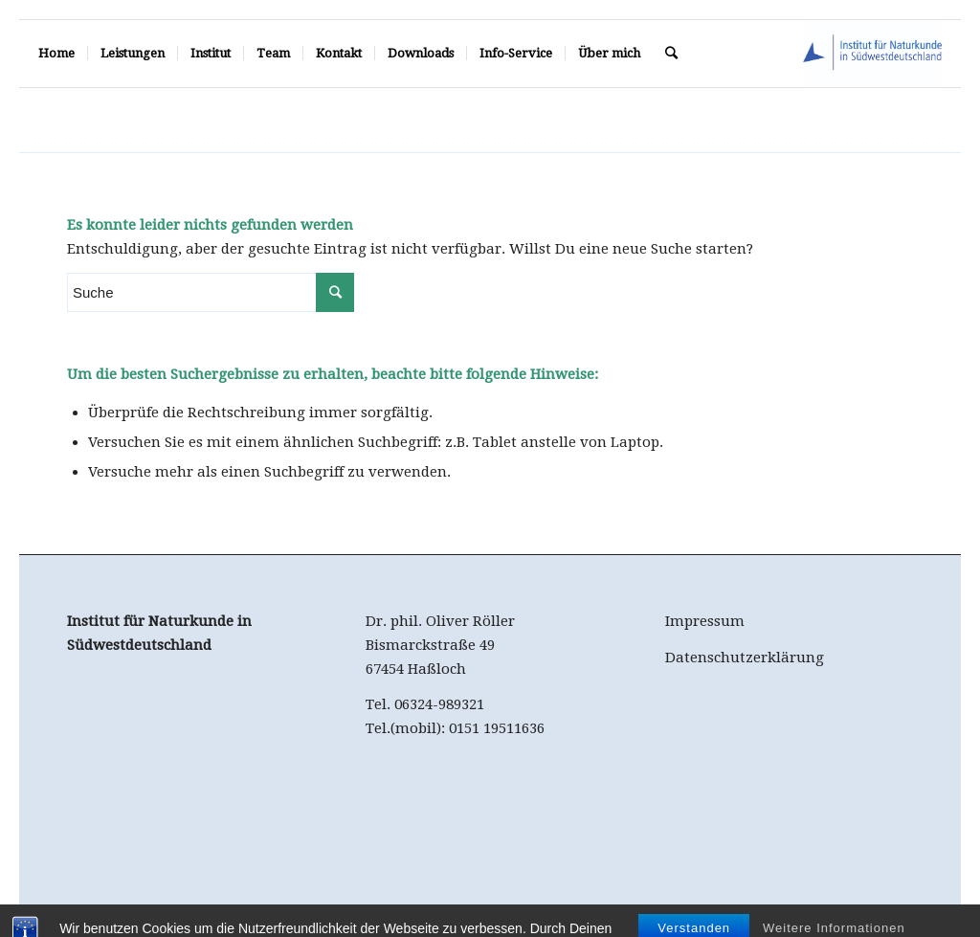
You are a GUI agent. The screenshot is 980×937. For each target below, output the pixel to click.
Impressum (705, 621)
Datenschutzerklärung (744, 657)
